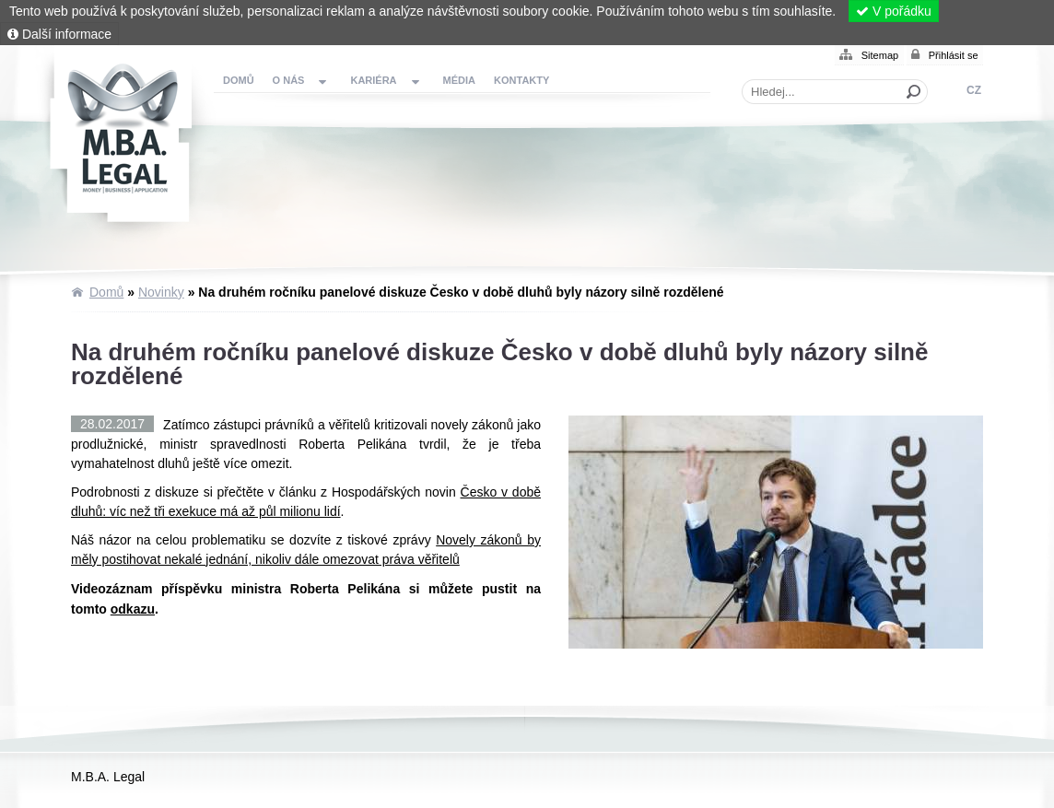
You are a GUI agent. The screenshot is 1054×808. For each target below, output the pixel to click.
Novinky (161, 292)
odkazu (133, 609)
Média (459, 81)
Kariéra (373, 81)
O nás (289, 81)
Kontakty (521, 81)
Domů (125, 144)
